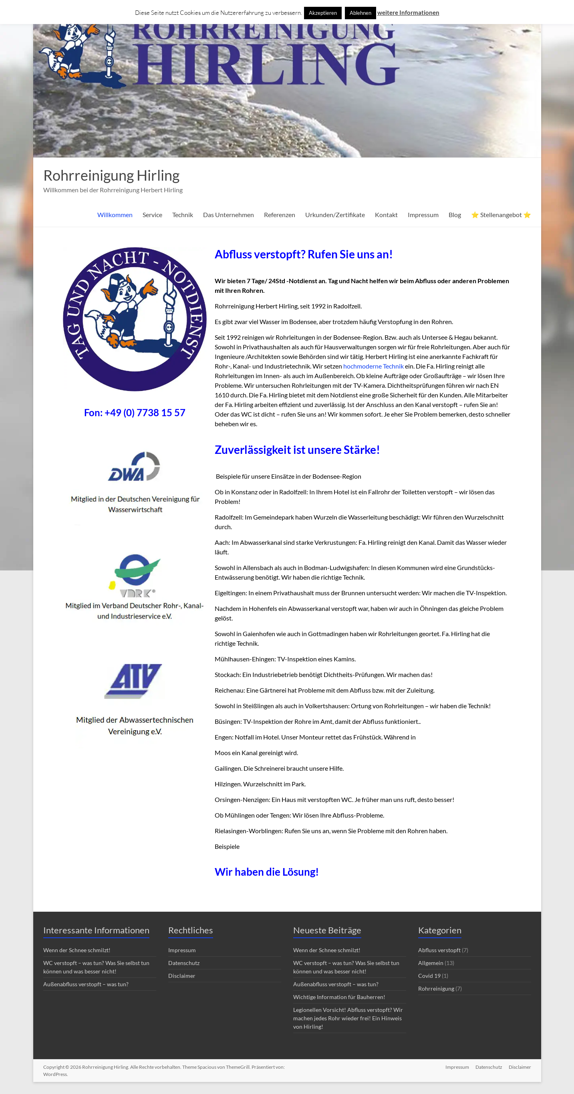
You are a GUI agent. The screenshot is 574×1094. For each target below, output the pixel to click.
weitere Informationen (408, 12)
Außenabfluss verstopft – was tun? (86, 984)
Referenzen (279, 214)
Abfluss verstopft (439, 950)
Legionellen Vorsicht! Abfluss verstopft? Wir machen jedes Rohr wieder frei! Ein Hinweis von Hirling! (348, 1018)
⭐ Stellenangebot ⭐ (501, 214)
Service (152, 214)
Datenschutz (183, 962)
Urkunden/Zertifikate (335, 214)
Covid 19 (429, 975)
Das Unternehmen (228, 214)
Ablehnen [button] (360, 13)
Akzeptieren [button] (323, 13)
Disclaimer (181, 975)
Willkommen (115, 214)
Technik (182, 214)
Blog (455, 214)
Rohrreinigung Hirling (111, 175)
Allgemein (430, 962)
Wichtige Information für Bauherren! (339, 996)
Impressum (423, 214)
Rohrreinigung (436, 988)
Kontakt (386, 214)
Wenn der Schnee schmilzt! (77, 950)
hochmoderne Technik (373, 366)
